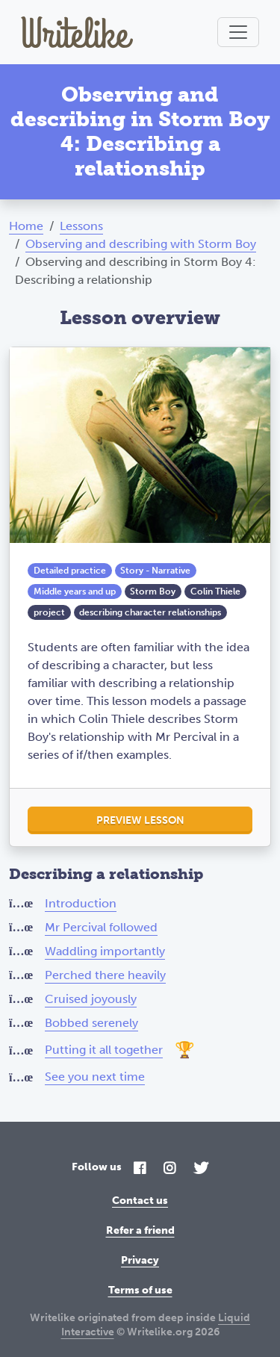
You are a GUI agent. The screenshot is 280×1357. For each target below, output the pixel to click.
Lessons (81, 226)
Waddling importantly (105, 951)
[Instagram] (169, 1169)
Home (26, 226)
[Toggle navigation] (238, 32)
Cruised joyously (91, 999)
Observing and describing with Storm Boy (140, 244)
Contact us (140, 1200)
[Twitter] (200, 1169)
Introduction (80, 903)
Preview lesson (140, 820)
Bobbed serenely (91, 1023)
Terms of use (140, 1290)
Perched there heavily (105, 975)
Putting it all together (104, 1050)
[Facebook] (140, 1169)
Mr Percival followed (101, 927)
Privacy (140, 1260)
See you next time (95, 1076)
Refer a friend (140, 1230)
